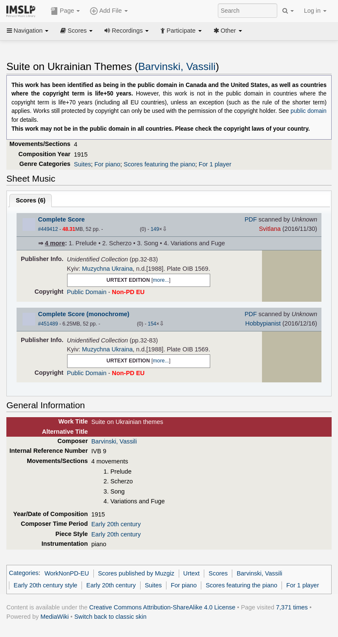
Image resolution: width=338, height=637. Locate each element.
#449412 (48, 229)
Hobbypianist (263, 323)
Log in (315, 10)
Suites (82, 164)
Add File (108, 11)
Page (65, 11)
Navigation (27, 30)
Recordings (126, 30)
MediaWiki (54, 616)
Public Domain (87, 292)
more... (161, 280)
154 (152, 324)
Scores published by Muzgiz (136, 573)
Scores (76, 30)
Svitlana (270, 228)
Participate (181, 30)
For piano (107, 164)
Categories (24, 573)
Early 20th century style (45, 585)
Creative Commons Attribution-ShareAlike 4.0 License (162, 607)
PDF (251, 219)
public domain (308, 111)
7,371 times (292, 607)
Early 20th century (116, 524)
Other (228, 30)
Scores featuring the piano (159, 164)
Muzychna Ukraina (107, 268)
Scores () (30, 200)
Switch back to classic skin (110, 616)
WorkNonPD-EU (67, 573)
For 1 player (215, 164)
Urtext (191, 573)
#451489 (48, 324)
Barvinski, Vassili (176, 66)
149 (155, 229)
